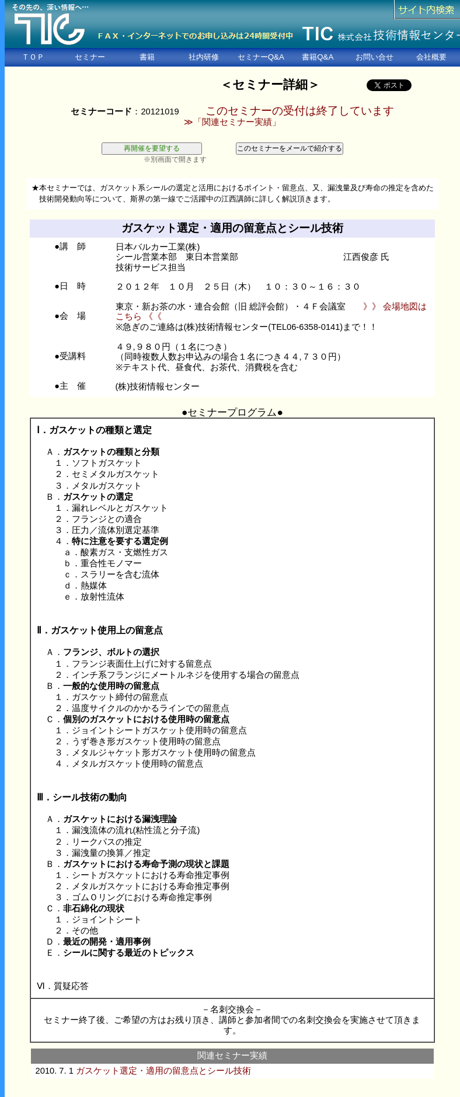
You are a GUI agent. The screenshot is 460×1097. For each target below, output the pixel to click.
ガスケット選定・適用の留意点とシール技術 (163, 1070)
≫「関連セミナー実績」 (232, 122)
